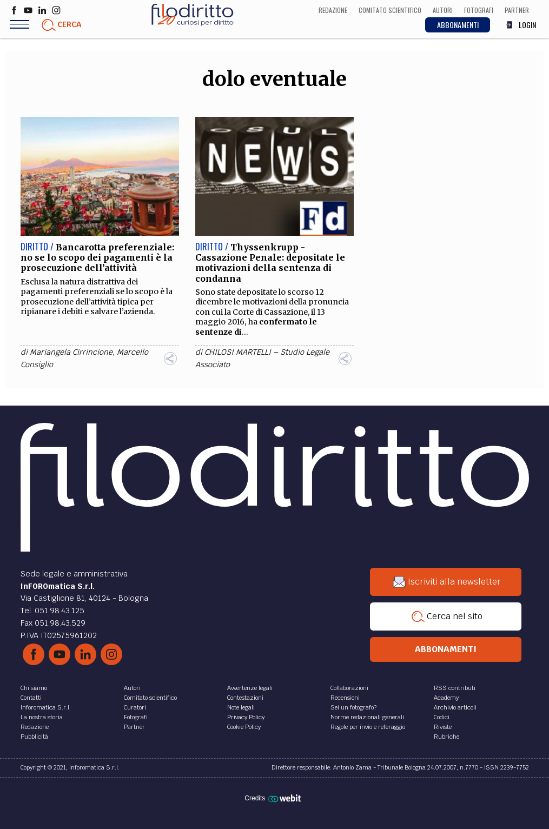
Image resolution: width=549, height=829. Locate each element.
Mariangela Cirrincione (71, 352)
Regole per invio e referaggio (367, 727)
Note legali (241, 707)
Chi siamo (34, 688)
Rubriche (446, 736)
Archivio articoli (455, 707)
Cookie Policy (244, 727)
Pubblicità (34, 736)
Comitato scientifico (150, 697)
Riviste (443, 727)
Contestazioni (245, 697)
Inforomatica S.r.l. (46, 707)
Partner (134, 727)
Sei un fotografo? (353, 707)
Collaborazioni (349, 688)
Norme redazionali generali (367, 717)
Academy (446, 697)
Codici (441, 717)
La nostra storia (42, 717)
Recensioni (345, 697)
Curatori (135, 707)
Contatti (31, 697)
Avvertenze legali (250, 688)
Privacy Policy (245, 717)
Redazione (35, 727)
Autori (132, 688)
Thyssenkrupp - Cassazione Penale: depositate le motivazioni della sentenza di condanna (270, 263)
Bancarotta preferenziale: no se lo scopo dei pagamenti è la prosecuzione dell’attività (97, 257)
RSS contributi (454, 688)
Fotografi (136, 717)
